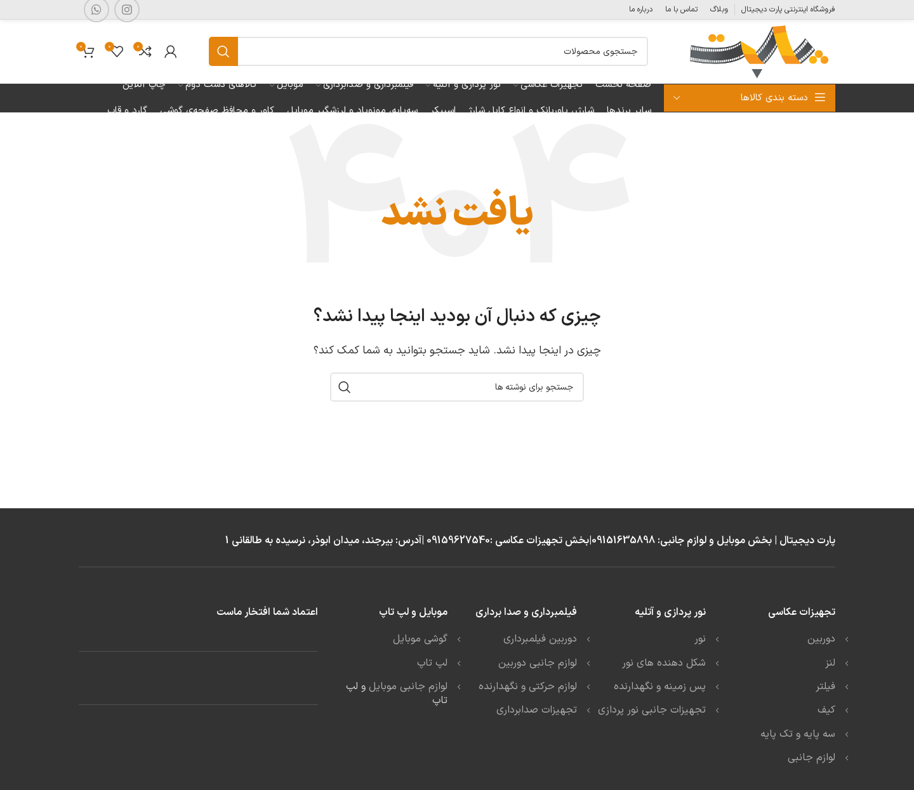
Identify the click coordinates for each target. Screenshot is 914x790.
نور (700, 639)
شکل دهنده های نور (664, 663)
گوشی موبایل (420, 639)
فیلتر (825, 686)
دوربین (821, 639)
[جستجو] (428, 51)
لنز (830, 663)
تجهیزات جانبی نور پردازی (652, 710)
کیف (826, 710)
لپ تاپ (432, 663)
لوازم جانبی (811, 757)
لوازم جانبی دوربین (537, 663)
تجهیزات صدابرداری (536, 710)
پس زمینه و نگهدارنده (660, 686)
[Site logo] (757, 50)
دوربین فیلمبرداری (540, 639)
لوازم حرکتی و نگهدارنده (528, 686)
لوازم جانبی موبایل (408, 686)
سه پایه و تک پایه (797, 734)
